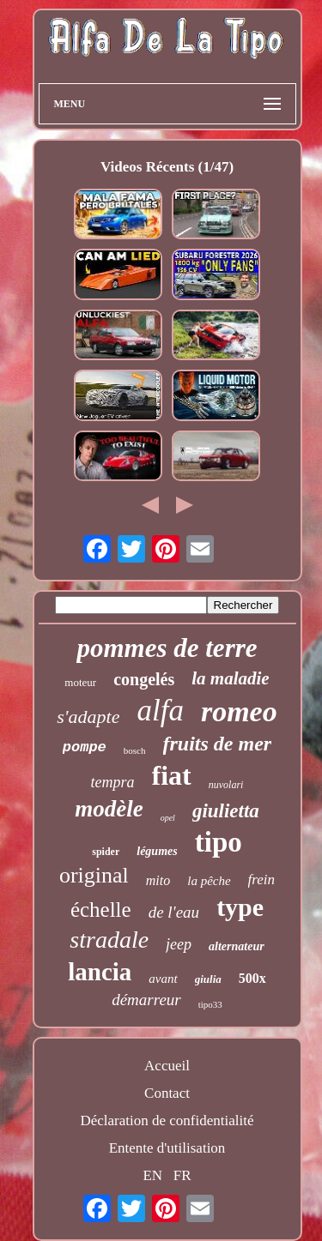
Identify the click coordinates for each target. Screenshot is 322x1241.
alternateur (236, 946)
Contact (167, 1093)
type (240, 907)
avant (163, 978)
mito (158, 880)
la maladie (230, 678)
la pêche (208, 881)
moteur (80, 682)
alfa (160, 710)
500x (252, 978)
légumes (157, 851)
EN (152, 1175)
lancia (99, 971)
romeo (239, 711)
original (94, 875)
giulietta (225, 811)
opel (168, 817)
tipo (218, 842)
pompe (84, 747)
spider (105, 852)
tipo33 (210, 1004)
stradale (109, 939)
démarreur (146, 1000)
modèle (109, 809)
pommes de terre (166, 648)
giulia (208, 979)
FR (182, 1175)
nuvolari (226, 785)
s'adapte (88, 716)
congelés (143, 679)
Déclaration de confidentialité (166, 1120)
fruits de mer (217, 743)
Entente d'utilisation (167, 1148)
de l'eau (174, 912)
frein (261, 879)
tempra (113, 782)
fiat (171, 775)
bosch (135, 750)
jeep (178, 944)
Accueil (167, 1065)
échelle (100, 909)
